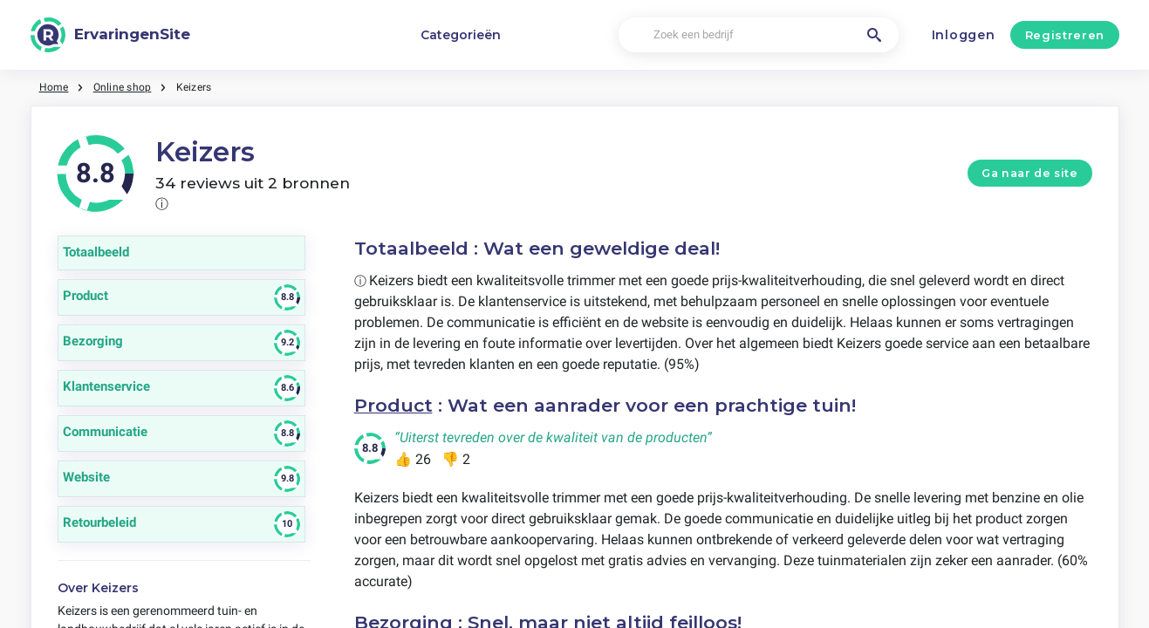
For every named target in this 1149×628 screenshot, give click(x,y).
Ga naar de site (1029, 173)
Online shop (122, 87)
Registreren (1065, 35)
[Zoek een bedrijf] (759, 35)
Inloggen (963, 35)
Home (54, 87)
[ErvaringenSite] (111, 35)
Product (393, 405)
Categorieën (461, 35)
